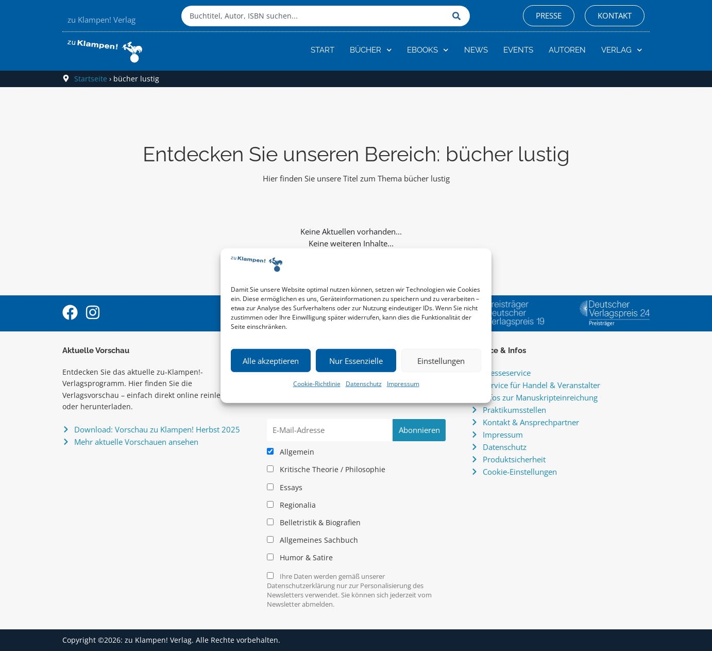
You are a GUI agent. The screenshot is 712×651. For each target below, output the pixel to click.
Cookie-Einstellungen (520, 471)
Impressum (403, 383)
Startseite (90, 79)
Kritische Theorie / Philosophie (326, 469)
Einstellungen (441, 361)
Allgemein (290, 452)
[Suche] (458, 16)
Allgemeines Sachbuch (312, 540)
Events (518, 50)
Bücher (371, 50)
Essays (284, 487)
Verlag (621, 50)
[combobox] (314, 16)
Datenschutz (364, 383)
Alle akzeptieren (271, 361)
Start (322, 50)
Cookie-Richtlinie (317, 383)
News (476, 50)
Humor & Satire (300, 557)
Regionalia (291, 505)
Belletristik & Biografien (314, 522)
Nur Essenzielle (356, 361)
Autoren (567, 50)
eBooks (428, 50)
